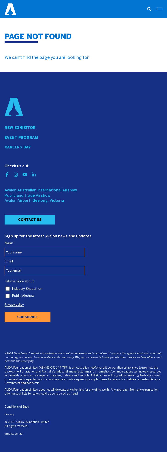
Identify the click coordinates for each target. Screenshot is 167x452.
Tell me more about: (20, 281)
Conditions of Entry (17, 407)
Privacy (9, 414)
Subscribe (27, 317)
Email (9, 261)
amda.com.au (13, 433)
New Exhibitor (20, 127)
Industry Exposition (27, 288)
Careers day (18, 147)
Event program (21, 137)
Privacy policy (14, 305)
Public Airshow (23, 296)
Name (9, 243)
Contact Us (30, 220)
